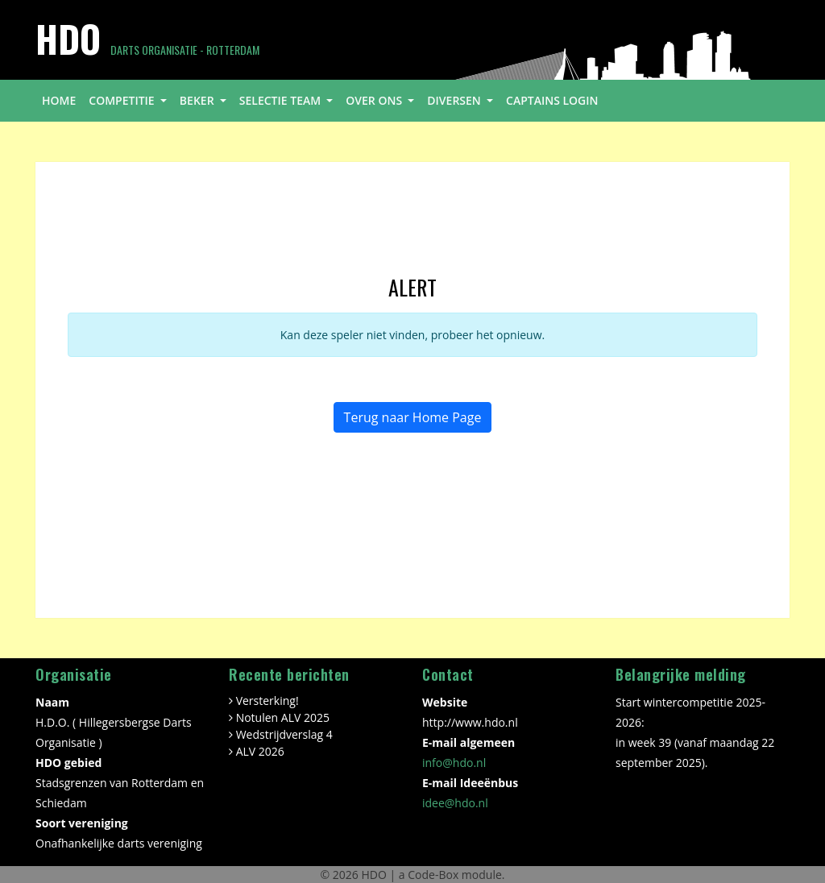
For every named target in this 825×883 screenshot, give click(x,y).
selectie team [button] (281, 100)
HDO (375, 874)
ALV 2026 (260, 751)
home (59, 100)
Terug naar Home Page (413, 417)
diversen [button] (455, 100)
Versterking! (267, 700)
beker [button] (198, 100)
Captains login (552, 100)
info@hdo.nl (454, 762)
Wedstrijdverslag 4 (284, 734)
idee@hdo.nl (455, 802)
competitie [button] (123, 100)
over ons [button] (375, 100)
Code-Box (433, 874)
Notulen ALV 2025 (283, 717)
